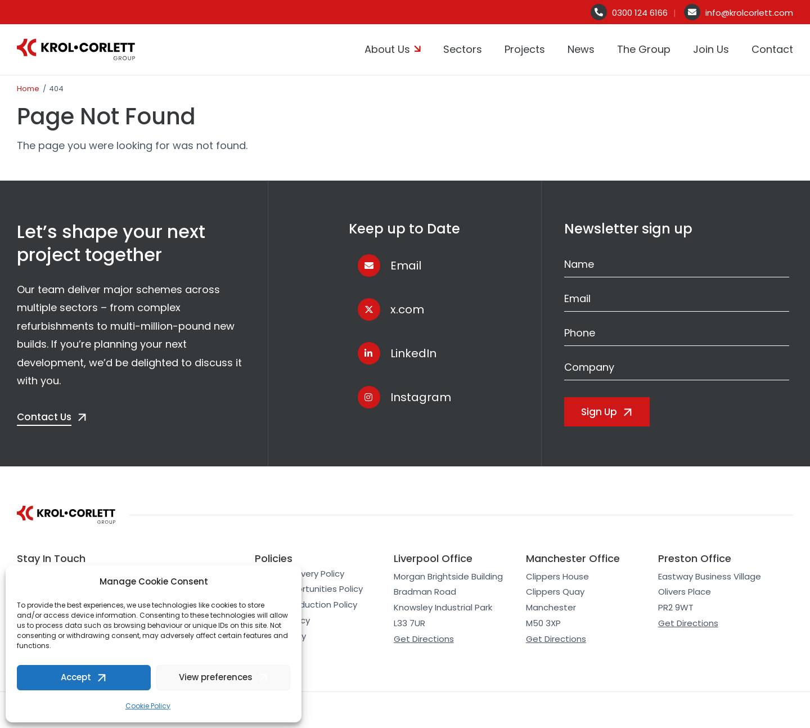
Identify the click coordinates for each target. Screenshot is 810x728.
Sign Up (599, 412)
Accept (76, 677)
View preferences (216, 677)
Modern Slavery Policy (299, 573)
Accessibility (280, 636)
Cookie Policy (147, 706)
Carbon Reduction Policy (306, 604)
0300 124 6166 (640, 13)
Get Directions (424, 639)
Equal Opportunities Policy (309, 589)
